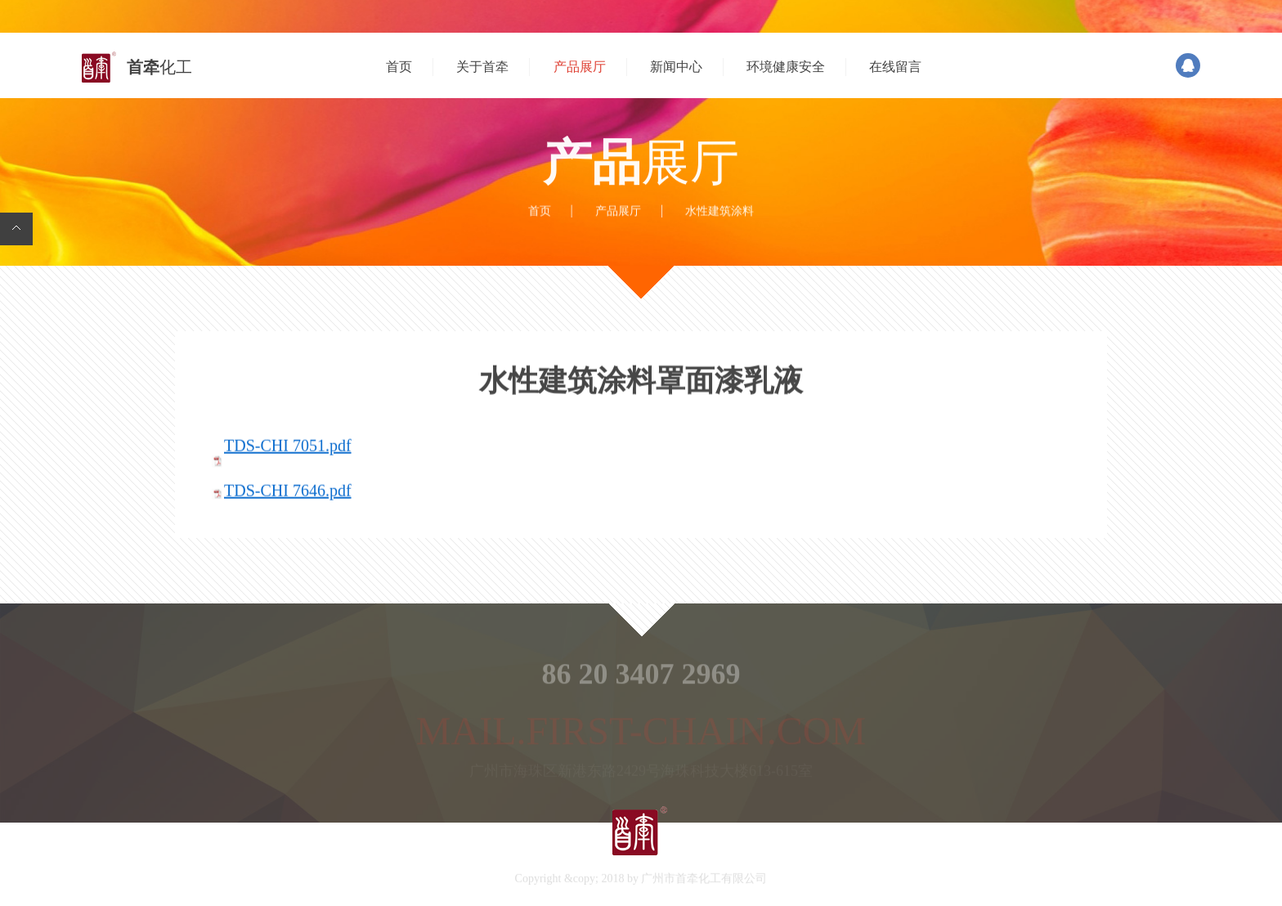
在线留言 (895, 67)
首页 (399, 67)
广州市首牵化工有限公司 (704, 880)
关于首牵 (482, 67)
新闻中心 (676, 67)
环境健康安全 (785, 67)
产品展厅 (580, 67)
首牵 (159, 67)
